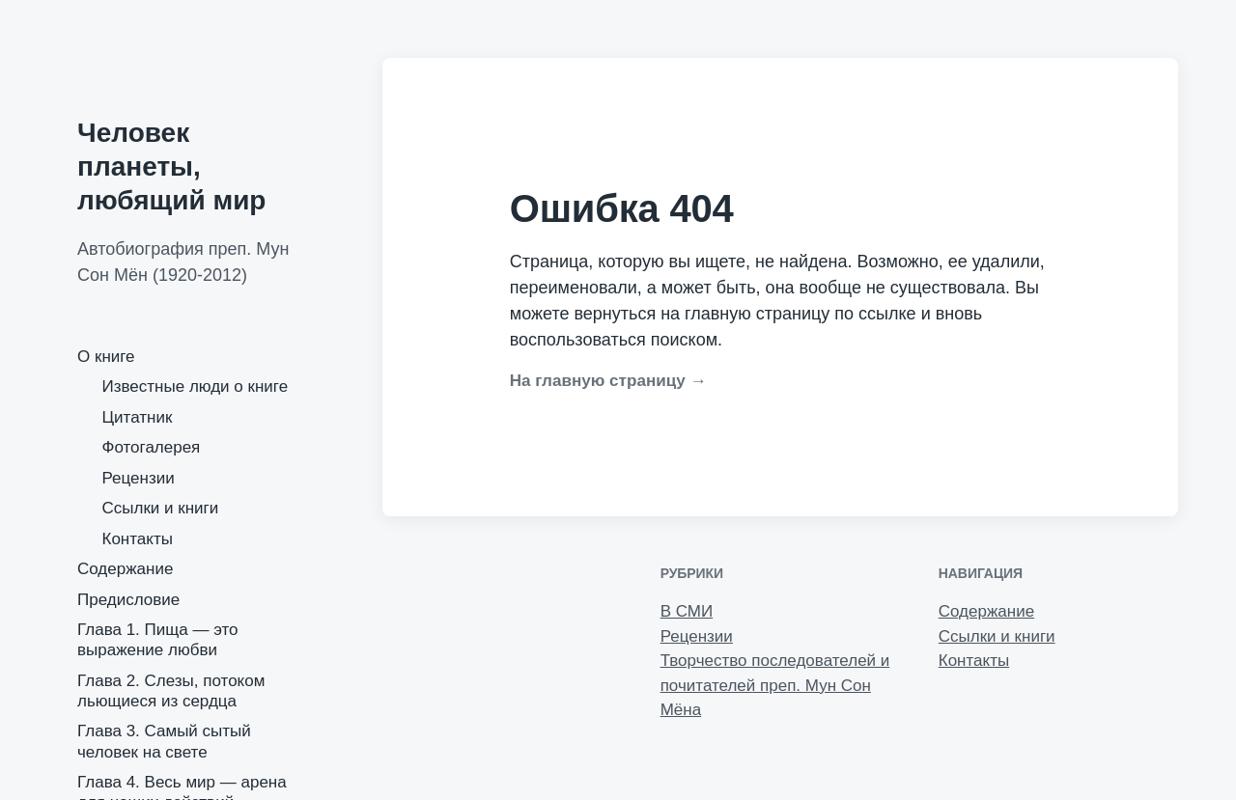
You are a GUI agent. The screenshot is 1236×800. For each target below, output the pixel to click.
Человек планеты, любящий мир (171, 166)
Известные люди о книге (195, 386)
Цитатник (137, 417)
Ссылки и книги (160, 508)
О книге (106, 356)
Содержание (125, 569)
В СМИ (687, 611)
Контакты (137, 539)
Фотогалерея (151, 447)
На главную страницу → (608, 381)
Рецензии (138, 478)
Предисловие (128, 600)
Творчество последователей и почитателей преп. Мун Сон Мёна (775, 685)
